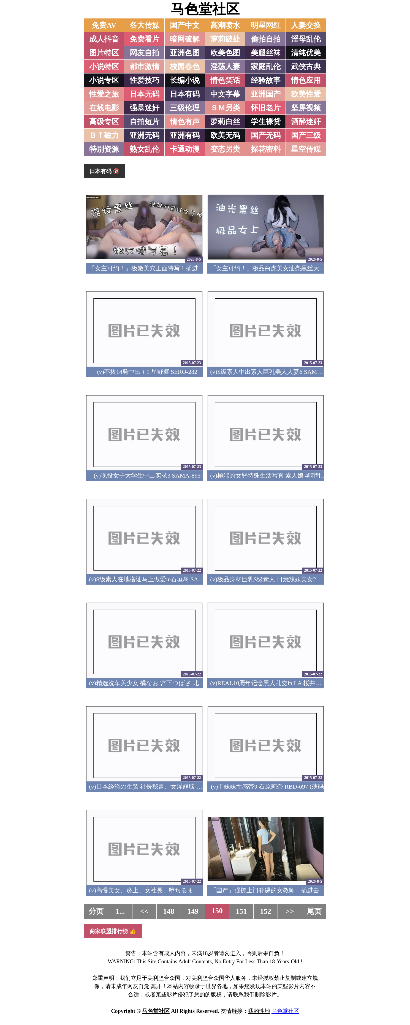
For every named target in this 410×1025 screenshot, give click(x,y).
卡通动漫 (185, 149)
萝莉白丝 (225, 122)
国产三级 (306, 135)
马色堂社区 (205, 9)
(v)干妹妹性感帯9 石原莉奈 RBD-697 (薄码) (268, 786)
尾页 (314, 911)
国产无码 (266, 135)
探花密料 (266, 149)
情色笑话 (225, 80)
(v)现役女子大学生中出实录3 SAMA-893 (147, 475)
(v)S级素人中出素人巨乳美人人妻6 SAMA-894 (271, 371)
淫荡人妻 (225, 66)
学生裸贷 (266, 122)
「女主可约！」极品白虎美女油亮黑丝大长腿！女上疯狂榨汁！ (295, 268)
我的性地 (259, 1011)
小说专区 (104, 80)
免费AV (104, 25)
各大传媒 (144, 25)
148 (168, 911)
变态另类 (225, 149)
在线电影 (104, 108)
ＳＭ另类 (225, 108)
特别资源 (104, 149)
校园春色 (185, 66)
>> (290, 911)
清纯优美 (306, 53)
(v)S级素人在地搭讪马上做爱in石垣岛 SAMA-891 (154, 579)
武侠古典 (306, 66)
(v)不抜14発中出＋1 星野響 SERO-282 (147, 371)
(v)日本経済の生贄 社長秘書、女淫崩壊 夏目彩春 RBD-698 (167, 786)
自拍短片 (144, 122)
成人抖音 (104, 39)
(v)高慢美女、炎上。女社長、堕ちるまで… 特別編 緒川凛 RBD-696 (180, 890)
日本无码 (144, 94)
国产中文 (185, 25)
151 (241, 911)
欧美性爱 (306, 94)
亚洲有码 (185, 135)
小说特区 (104, 66)
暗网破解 (185, 39)
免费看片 (144, 39)
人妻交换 (306, 25)
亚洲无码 (144, 135)
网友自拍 (144, 53)
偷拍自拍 (266, 39)
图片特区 (104, 53)
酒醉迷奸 (306, 122)
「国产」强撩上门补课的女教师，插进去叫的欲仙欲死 (282, 890)
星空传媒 (306, 149)
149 (193, 911)
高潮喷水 (225, 25)
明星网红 (266, 25)
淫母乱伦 (306, 39)
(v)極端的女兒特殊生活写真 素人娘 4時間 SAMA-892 (280, 475)
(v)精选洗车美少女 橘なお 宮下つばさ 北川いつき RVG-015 (169, 683)
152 (265, 911)
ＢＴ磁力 (104, 135)
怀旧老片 (266, 108)
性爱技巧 (144, 80)
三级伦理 (185, 108)
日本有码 (185, 94)
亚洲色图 (185, 53)
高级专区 (104, 122)
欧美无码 (225, 135)
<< (144, 911)
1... (120, 911)
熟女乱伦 (144, 149)
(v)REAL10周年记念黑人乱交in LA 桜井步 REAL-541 (280, 683)
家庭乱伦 (266, 66)
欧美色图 (225, 53)
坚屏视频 (306, 108)
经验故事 (266, 80)
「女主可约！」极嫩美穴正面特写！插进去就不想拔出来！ (167, 268)
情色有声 (185, 122)
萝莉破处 (225, 39)
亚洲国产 (266, 94)
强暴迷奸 (144, 108)
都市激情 (144, 66)
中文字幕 (225, 94)
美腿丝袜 (266, 53)
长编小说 (185, 80)
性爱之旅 (104, 94)
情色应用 (306, 80)
